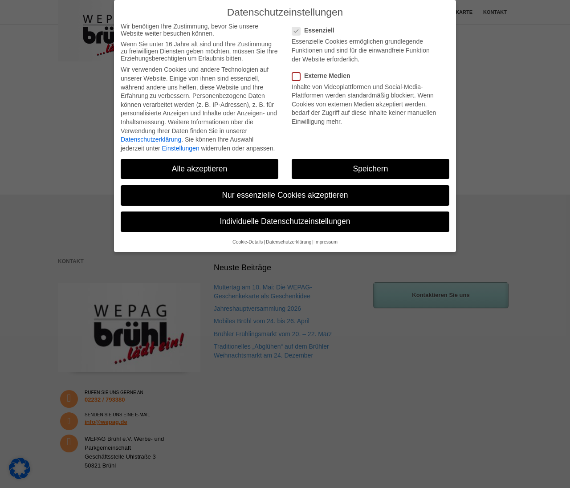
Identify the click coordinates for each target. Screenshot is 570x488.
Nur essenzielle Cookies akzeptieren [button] (285, 195)
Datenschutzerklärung (151, 139)
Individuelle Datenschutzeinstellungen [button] (285, 221)
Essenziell (316, 30)
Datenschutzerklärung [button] (288, 241)
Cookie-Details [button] (247, 241)
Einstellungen (181, 148)
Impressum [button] (326, 241)
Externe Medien (324, 75)
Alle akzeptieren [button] (200, 168)
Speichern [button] (370, 168)
